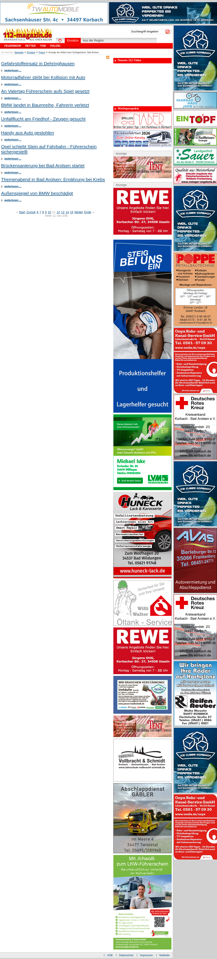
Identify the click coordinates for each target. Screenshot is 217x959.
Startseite (19, 52)
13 (63, 212)
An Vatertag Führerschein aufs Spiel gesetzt (45, 91)
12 (58, 212)
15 (71, 212)
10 (49, 212)
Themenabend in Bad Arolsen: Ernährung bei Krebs (53, 179)
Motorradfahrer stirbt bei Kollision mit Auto (43, 77)
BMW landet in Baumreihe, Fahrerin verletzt (45, 105)
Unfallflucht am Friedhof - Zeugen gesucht (43, 118)
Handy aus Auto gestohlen (27, 132)
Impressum (146, 955)
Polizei (42, 52)
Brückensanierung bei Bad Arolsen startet (42, 165)
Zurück (31, 212)
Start (22, 212)
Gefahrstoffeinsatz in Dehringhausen (38, 63)
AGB (109, 955)
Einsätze (31, 52)
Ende (87, 212)
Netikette (164, 955)
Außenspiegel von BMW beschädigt (37, 193)
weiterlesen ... (12, 70)
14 (67, 212)
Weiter (78, 212)
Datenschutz (126, 955)
